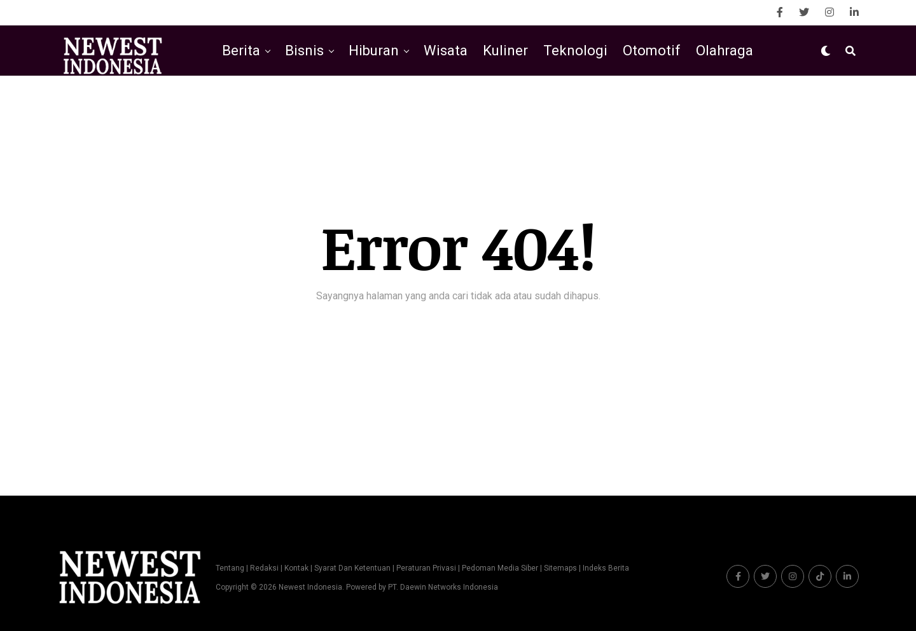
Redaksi (264, 568)
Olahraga (724, 50)
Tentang (230, 568)
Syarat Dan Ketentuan (352, 568)
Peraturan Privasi (426, 568)
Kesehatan (486, 103)
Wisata (446, 50)
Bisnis (304, 50)
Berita (241, 50)
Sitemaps (561, 568)
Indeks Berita (606, 568)
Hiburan (374, 50)
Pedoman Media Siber (500, 568)
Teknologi (575, 50)
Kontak (296, 568)
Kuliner (505, 50)
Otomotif (652, 50)
